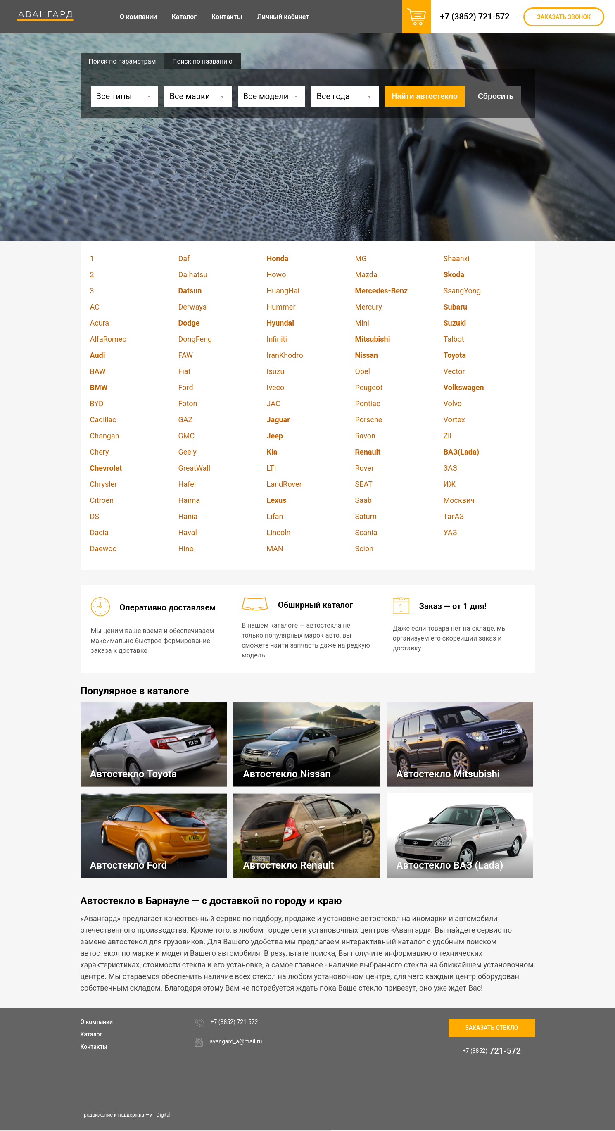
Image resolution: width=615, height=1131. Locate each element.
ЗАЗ (450, 468)
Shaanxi (457, 258)
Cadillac (103, 419)
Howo (276, 274)
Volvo (453, 403)
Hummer (281, 306)
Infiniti (277, 339)
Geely (187, 452)
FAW (185, 355)
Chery (99, 452)
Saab (363, 500)
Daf (184, 258)
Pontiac (367, 403)
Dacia (99, 532)
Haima (189, 500)
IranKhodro (285, 355)
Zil (448, 435)
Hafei (187, 484)
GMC (186, 435)
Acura (99, 323)
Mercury (368, 306)
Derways (192, 306)
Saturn (366, 516)
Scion (364, 548)
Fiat (184, 371)
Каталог (91, 1034)
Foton (187, 403)
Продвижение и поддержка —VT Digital (126, 1115)
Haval (187, 532)
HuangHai (283, 290)
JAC (273, 403)
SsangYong (462, 290)
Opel (362, 371)
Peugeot (369, 387)
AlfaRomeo (108, 339)
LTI (271, 468)
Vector (454, 371)
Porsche (368, 419)
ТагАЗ (454, 516)
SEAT (364, 484)
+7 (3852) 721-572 (477, 16)
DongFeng (195, 339)
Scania (366, 532)
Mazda (366, 274)
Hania (188, 516)
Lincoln (279, 532)
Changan (104, 435)
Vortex (454, 419)
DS (95, 516)
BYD (97, 403)
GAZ (185, 419)
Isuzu (276, 371)
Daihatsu (193, 274)
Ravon (365, 435)
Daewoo (103, 548)
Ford (185, 387)
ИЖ (450, 484)
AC (95, 306)
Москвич (459, 500)
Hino (186, 548)
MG (361, 258)
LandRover (284, 484)
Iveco (276, 387)
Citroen (102, 500)
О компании (97, 1022)
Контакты (94, 1046)
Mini (362, 323)
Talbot (454, 339)
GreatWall (194, 468)
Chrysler (103, 484)
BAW (98, 371)
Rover (364, 468)
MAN (275, 548)
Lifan (275, 516)
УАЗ (450, 532)
